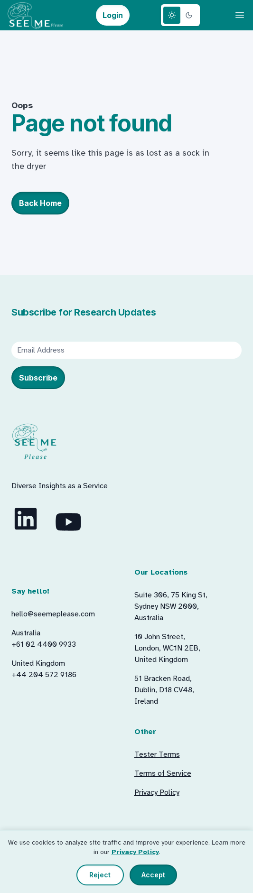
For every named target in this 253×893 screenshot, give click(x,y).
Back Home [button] (40, 203)
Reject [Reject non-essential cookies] (100, 875)
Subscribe (38, 377)
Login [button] (113, 15)
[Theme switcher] (180, 15)
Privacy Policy (135, 852)
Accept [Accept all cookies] (153, 875)
